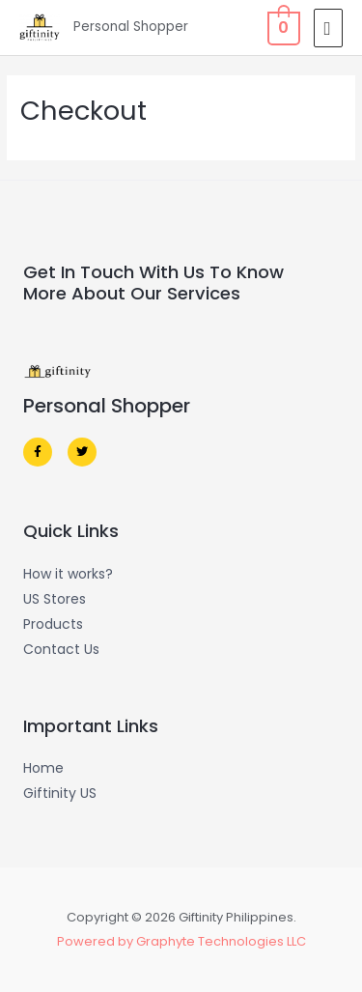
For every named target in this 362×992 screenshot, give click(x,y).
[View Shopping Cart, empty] (282, 27)
